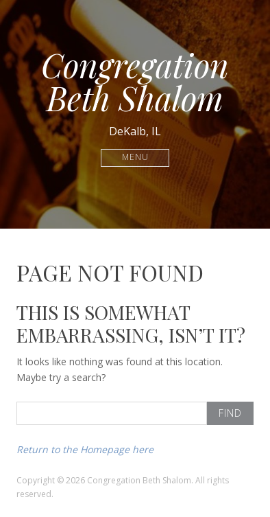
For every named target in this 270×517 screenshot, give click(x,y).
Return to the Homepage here (85, 449)
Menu (135, 157)
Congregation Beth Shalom (135, 81)
